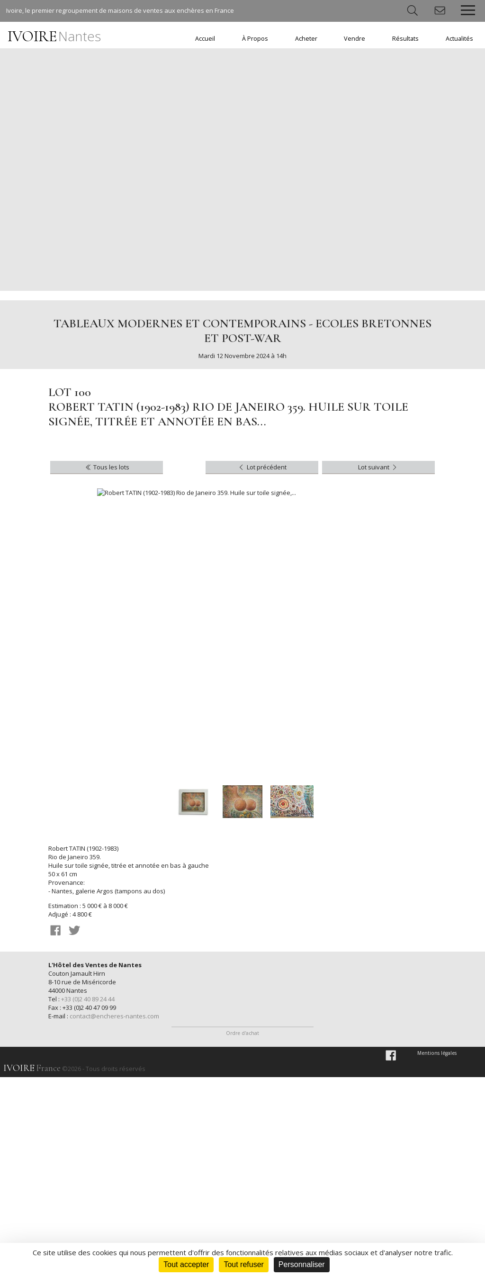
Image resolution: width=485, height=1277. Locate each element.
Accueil (205, 39)
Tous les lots (106, 467)
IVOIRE (54, 36)
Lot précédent (261, 467)
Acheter (306, 39)
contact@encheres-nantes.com (114, 1016)
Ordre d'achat (242, 1233)
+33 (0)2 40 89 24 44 (88, 999)
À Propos (255, 39)
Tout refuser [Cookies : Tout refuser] (243, 1264)
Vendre (354, 39)
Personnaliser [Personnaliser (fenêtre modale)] (301, 1264)
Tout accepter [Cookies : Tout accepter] (186, 1264)
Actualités (459, 39)
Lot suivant (378, 467)
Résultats (405, 39)
